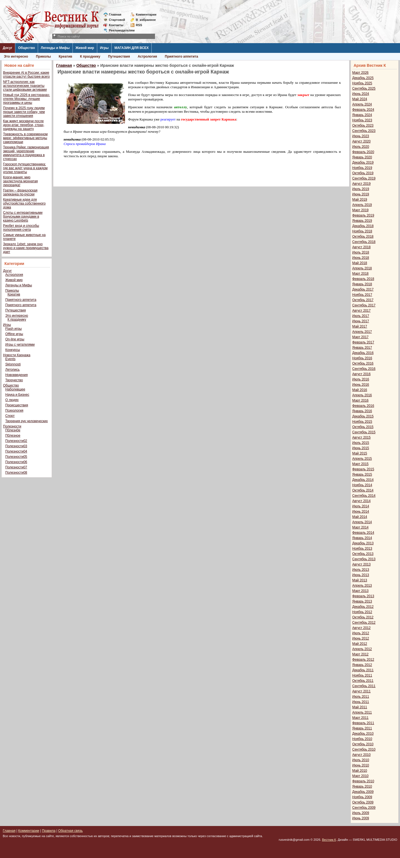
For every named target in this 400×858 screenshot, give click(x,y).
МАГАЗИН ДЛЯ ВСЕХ (131, 48)
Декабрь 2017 (363, 289)
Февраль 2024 (363, 110)
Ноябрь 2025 (362, 83)
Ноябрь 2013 (362, 548)
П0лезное (12, 435)
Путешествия (119, 56)
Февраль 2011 (363, 723)
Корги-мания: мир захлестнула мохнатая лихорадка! (20, 181)
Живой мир (85, 48)
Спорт (10, 416)
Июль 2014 (360, 506)
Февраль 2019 (363, 215)
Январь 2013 (362, 601)
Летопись (12, 370)
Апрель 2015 (362, 459)
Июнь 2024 (360, 94)
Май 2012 (359, 644)
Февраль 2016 (363, 406)
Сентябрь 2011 (364, 686)
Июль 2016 (360, 379)
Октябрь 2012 (363, 617)
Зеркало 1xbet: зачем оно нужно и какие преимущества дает (25, 248)
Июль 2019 (360, 189)
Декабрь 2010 (363, 734)
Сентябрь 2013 (364, 559)
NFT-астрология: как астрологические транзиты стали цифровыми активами (25, 86)
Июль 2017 (360, 316)
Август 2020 (361, 141)
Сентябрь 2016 (364, 369)
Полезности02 (16, 441)
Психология (14, 410)
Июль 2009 (360, 813)
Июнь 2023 (360, 136)
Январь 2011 (362, 728)
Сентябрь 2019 (364, 178)
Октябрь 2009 (363, 802)
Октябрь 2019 (363, 173)
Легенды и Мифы (55, 48)
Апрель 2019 (362, 205)
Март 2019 (360, 210)
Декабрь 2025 (363, 78)
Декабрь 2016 (363, 353)
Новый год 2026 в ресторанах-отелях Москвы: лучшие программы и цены (26, 99)
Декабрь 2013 (363, 543)
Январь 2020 (362, 157)
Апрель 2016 (362, 395)
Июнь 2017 (360, 321)
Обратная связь (70, 831)
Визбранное (146, 19)
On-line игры (14, 339)
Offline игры (14, 334)
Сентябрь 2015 (364, 432)
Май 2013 (359, 580)
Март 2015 (360, 464)
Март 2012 (360, 654)
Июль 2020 (360, 147)
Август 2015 (361, 437)
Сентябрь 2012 (364, 623)
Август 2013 (361, 564)
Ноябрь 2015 (362, 422)
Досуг (7, 48)
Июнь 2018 (360, 258)
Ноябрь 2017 (362, 295)
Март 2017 (360, 337)
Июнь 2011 (360, 702)
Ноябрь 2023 (362, 120)
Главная (115, 14)
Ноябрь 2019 (362, 168)
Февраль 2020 (363, 152)
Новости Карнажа (16, 355)
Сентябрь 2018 (364, 242)
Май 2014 (359, 517)
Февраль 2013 (363, 596)
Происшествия (16, 405)
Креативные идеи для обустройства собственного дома (24, 203)
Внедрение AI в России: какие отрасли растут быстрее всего (26, 74)
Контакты (116, 25)
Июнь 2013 (360, 575)
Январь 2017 (362, 348)
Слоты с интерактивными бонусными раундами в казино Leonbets (22, 216)
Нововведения (16, 375)
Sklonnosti (13, 364)
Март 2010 (360, 776)
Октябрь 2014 (363, 490)
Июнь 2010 (360, 765)
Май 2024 (359, 99)
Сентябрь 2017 (364, 305)
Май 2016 (359, 390)
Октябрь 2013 (363, 554)
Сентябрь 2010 (364, 749)
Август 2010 (361, 755)
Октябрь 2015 (363, 427)
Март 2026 (360, 73)
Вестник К (329, 839)
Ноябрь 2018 (362, 231)
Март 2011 (360, 718)
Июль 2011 (360, 697)
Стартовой (117, 19)
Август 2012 (361, 628)
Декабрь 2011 (363, 670)
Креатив (65, 56)
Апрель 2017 (362, 332)
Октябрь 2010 (363, 744)
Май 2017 (359, 326)
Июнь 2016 (360, 385)
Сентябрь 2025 (364, 88)
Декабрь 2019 (363, 162)
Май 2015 (359, 453)
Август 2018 (361, 247)
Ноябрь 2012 (362, 612)
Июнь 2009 (360, 818)
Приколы (43, 56)
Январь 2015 (362, 474)
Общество (26, 48)
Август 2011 (361, 691)
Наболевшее (15, 389)
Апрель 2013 (362, 585)
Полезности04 (16, 451)
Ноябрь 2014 (362, 485)
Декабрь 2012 (363, 607)
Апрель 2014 (362, 522)
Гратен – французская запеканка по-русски (20, 192)
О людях (12, 400)
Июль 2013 (360, 570)
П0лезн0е (12, 430)
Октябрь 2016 (363, 363)
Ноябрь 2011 (362, 675)
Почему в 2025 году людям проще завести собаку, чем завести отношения (24, 112)
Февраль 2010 (363, 781)
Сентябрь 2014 (364, 496)
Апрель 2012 (362, 649)
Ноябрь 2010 (362, 739)
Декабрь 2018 (363, 226)
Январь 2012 (362, 665)
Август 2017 (361, 311)
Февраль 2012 (363, 660)
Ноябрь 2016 (362, 358)
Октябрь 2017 (363, 300)
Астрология (147, 56)
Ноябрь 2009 (362, 797)
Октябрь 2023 (363, 125)
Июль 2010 (360, 760)
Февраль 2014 (363, 533)
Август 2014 (361, 501)
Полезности (12, 426)
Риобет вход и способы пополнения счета (21, 228)
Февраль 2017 (363, 342)
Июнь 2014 (360, 511)
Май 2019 (359, 199)
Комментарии (146, 14)
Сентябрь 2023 (364, 131)
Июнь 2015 (360, 448)
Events (10, 359)
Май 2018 (359, 263)
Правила (49, 831)
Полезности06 (16, 462)
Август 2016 (361, 374)
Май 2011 (359, 707)
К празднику (90, 56)
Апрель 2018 (362, 268)
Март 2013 (360, 591)
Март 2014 (360, 527)
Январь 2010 (362, 786)
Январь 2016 (362, 411)
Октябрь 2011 (363, 681)
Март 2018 (360, 274)
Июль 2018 (360, 252)
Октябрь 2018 (363, 237)
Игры (104, 48)
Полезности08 (16, 473)
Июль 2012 (360, 633)
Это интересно (16, 56)
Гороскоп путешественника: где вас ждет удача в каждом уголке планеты (25, 168)
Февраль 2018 (363, 279)
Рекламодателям (119, 30)
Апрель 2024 (362, 104)
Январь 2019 (362, 221)
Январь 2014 (362, 538)
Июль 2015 (360, 443)
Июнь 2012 (360, 638)
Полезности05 (16, 457)
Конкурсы (12, 350)
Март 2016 (360, 400)
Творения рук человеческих (26, 421)
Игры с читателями (20, 344)
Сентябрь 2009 (364, 808)
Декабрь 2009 (363, 792)
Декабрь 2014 (363, 480)
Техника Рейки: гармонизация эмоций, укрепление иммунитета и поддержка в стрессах (26, 153)
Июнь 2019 (360, 194)
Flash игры (13, 329)
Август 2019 (361, 184)
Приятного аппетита (181, 56)
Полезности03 (16, 446)
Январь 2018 (362, 284)
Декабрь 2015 (363, 416)
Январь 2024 (362, 115)
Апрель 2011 (362, 712)
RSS (139, 25)
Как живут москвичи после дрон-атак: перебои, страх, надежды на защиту (23, 125)
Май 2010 (359, 771)
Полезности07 (16, 467)
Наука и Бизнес (17, 395)
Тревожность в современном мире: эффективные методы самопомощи (25, 138)
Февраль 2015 (363, 469)
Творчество (14, 380)
